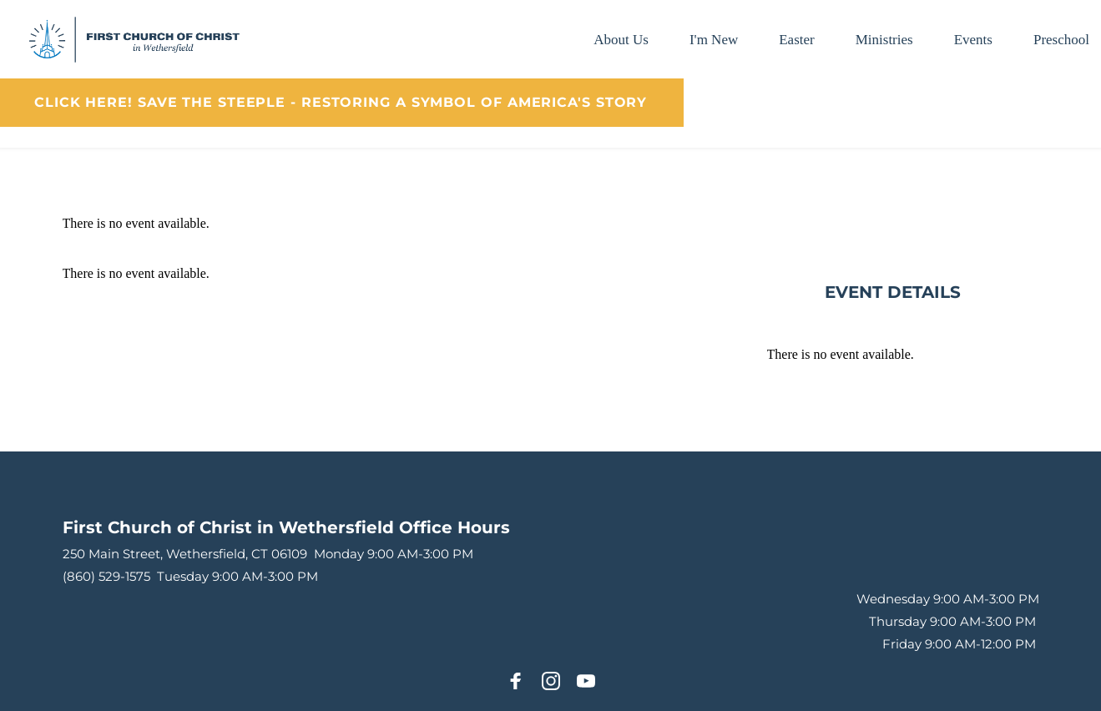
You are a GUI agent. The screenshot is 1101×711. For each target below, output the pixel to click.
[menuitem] (621, 40)
